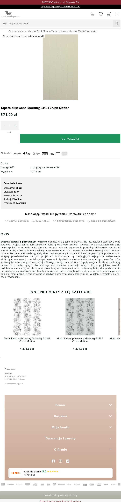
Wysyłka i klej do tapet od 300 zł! (60, 6)
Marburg (21, 202)
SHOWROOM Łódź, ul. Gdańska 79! (60, 2)
